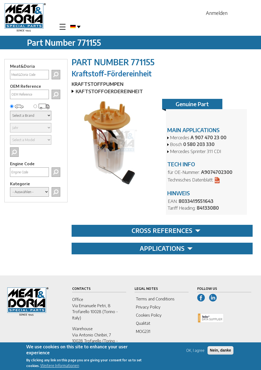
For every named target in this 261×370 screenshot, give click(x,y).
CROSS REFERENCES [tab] (166, 230)
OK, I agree (195, 351)
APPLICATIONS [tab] (166, 248)
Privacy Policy (148, 306)
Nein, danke (220, 351)
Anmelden (216, 13)
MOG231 (143, 331)
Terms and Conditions (155, 298)
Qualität (143, 323)
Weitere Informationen (59, 367)
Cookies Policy (149, 315)
